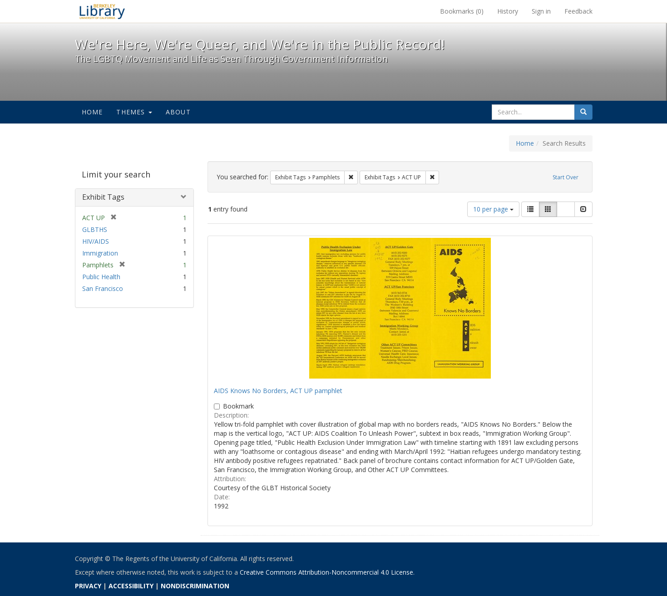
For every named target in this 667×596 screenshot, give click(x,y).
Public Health (101, 276)
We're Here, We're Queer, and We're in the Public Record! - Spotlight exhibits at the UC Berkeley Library (102, 11)
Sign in (541, 11)
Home (92, 112)
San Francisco (102, 288)
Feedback (578, 11)
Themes (134, 112)
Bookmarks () (462, 11)
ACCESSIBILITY (131, 585)
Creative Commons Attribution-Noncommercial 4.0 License (326, 572)
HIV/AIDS (95, 241)
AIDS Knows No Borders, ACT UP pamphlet (278, 390)
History (507, 11)
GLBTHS (94, 229)
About (178, 112)
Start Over (565, 177)
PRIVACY (88, 585)
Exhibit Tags (103, 197)
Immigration (100, 253)
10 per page (493, 209)
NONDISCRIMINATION (195, 585)
